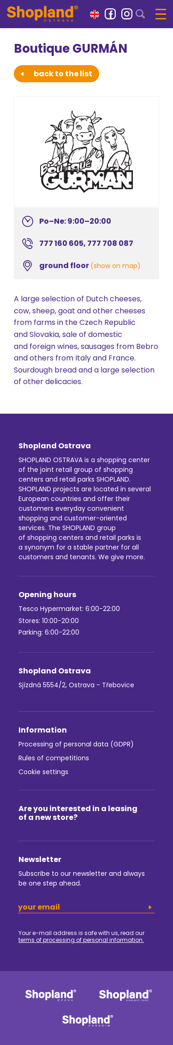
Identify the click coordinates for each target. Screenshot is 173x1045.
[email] (86, 907)
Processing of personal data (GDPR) (76, 744)
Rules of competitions (53, 758)
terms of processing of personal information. (81, 940)
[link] (110, 13)
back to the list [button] (56, 73)
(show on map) (115, 265)
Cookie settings (43, 771)
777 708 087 (110, 243)
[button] (94, 13)
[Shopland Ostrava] (42, 14)
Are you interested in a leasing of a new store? (77, 813)
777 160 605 (61, 243)
